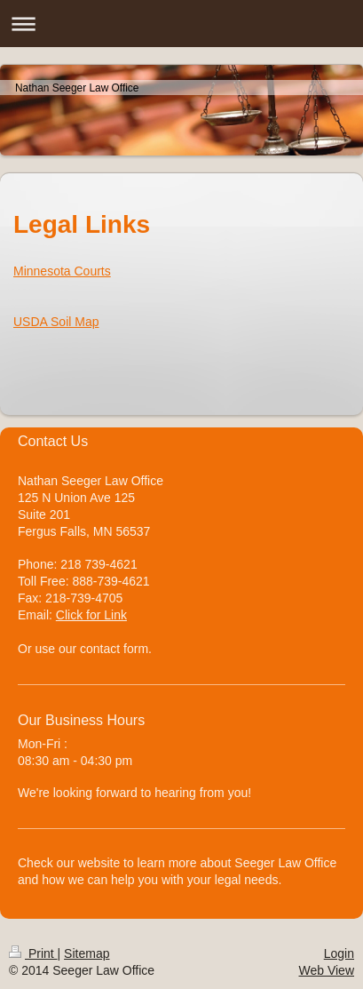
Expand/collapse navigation (181, 23)
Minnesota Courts (62, 271)
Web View (326, 970)
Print (33, 953)
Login (339, 953)
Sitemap (86, 953)
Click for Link (91, 615)
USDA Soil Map (56, 322)
